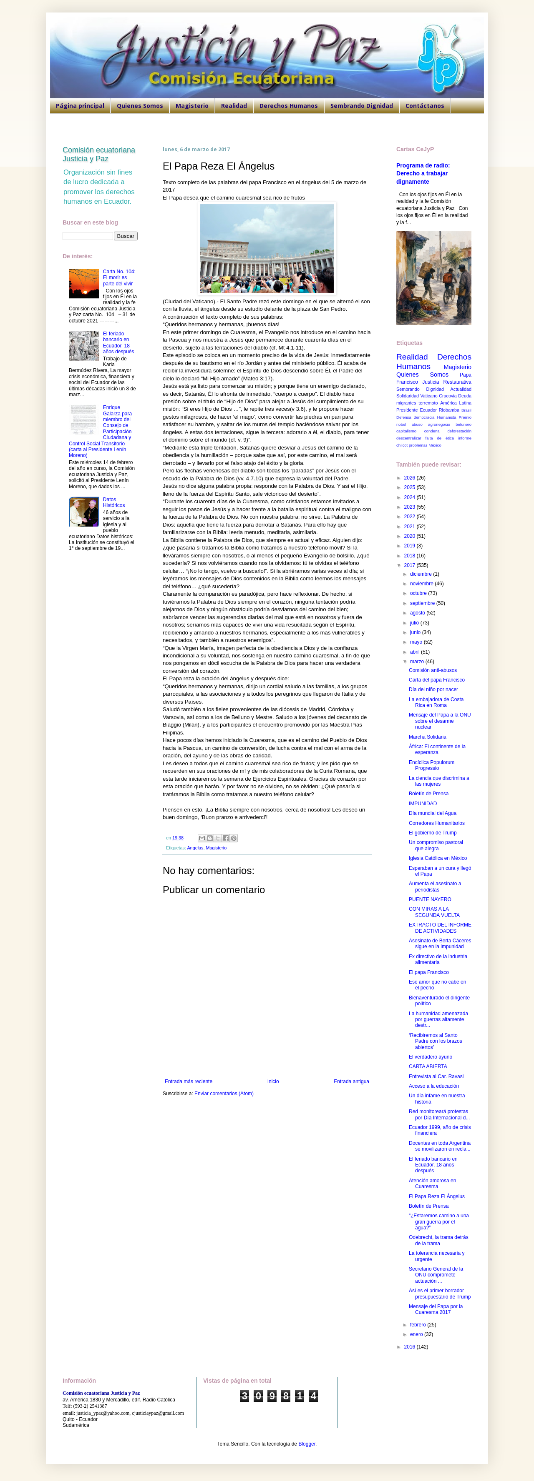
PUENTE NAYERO (430, 899)
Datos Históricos (114, 502)
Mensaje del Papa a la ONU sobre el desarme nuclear (440, 721)
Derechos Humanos (288, 106)
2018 (410, 556)
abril (415, 652)
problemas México (425, 445)
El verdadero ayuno (430, 1057)
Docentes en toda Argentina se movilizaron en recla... (440, 1146)
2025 (410, 487)
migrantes (406, 402)
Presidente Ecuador (416, 409)
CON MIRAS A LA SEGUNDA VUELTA (434, 912)
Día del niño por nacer (433, 689)
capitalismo (406, 431)
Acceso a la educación (434, 1086)
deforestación (459, 431)
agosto (418, 613)
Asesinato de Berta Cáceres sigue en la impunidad (440, 943)
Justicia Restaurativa (446, 382)
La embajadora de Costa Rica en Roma (436, 702)
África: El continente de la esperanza (437, 749)
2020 (410, 536)
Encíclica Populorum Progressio (431, 765)
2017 (410, 565)
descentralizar (408, 438)
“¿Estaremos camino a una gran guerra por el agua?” (439, 1222)
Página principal (80, 106)
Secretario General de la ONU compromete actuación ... (436, 1275)
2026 (410, 478)
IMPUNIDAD (423, 804)
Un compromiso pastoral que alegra (436, 845)
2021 (410, 526)
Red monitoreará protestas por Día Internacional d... (439, 1114)
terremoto (428, 402)
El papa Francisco (429, 972)
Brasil (466, 410)
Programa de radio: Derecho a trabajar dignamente (423, 173)
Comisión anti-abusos (433, 670)
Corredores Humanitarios (437, 823)
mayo (417, 642)
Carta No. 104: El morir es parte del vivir (119, 278)
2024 (410, 497)
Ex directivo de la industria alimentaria (438, 959)
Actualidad (461, 389)
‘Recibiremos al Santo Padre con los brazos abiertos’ (435, 1041)
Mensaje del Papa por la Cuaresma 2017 (436, 1309)
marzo (418, 661)
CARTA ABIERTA (428, 1066)
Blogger (306, 1444)
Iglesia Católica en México (438, 858)
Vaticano (428, 395)
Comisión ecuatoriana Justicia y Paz (99, 154)
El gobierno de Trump (433, 833)
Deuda (464, 395)
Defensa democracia (415, 417)
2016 (410, 1347)
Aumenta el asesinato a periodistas (435, 886)
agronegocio (439, 424)
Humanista (446, 417)
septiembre (423, 603)
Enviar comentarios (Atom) (224, 1093)
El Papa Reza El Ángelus (437, 1196)
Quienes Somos (140, 106)
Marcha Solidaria (427, 737)
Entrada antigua (351, 1081)
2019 (410, 546)
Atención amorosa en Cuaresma (432, 1183)
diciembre (421, 574)
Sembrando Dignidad (361, 106)
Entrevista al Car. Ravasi (436, 1076)
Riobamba (449, 409)
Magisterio (192, 106)
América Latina (455, 402)
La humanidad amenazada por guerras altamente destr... (438, 1020)
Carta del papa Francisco (437, 680)
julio (415, 623)
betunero (463, 424)
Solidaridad (407, 395)
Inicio (273, 1081)
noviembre (422, 584)
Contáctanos (425, 106)
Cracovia (448, 395)
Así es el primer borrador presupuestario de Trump (440, 1293)
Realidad (234, 106)
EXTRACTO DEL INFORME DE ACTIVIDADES (440, 928)
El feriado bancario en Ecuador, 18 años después (118, 343)
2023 (410, 507)
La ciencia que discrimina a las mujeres (439, 781)
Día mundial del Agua (432, 813)
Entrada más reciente (188, 1081)
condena (432, 431)
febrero (418, 1325)
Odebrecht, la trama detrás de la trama (439, 1240)
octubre (419, 593)
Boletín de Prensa (428, 794)
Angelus (195, 847)
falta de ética (440, 438)
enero (417, 1334)
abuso (417, 424)
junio (416, 632)
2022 (410, 516)
